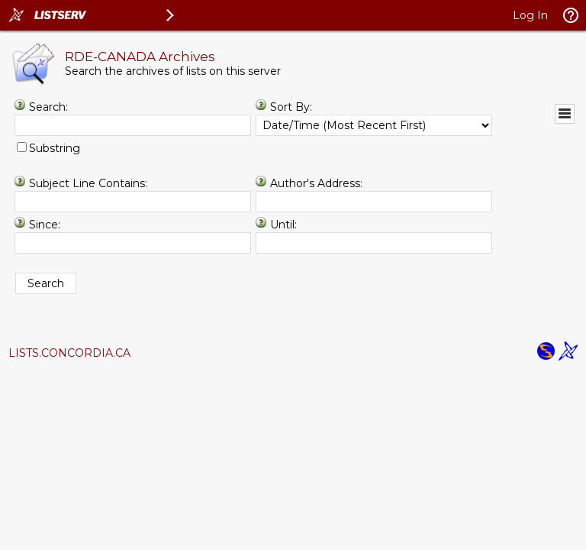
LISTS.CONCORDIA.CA (69, 353)
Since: (44, 224)
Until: (283, 224)
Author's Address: (316, 183)
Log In (530, 15)
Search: (48, 107)
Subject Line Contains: (88, 183)
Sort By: (291, 107)
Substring (54, 148)
